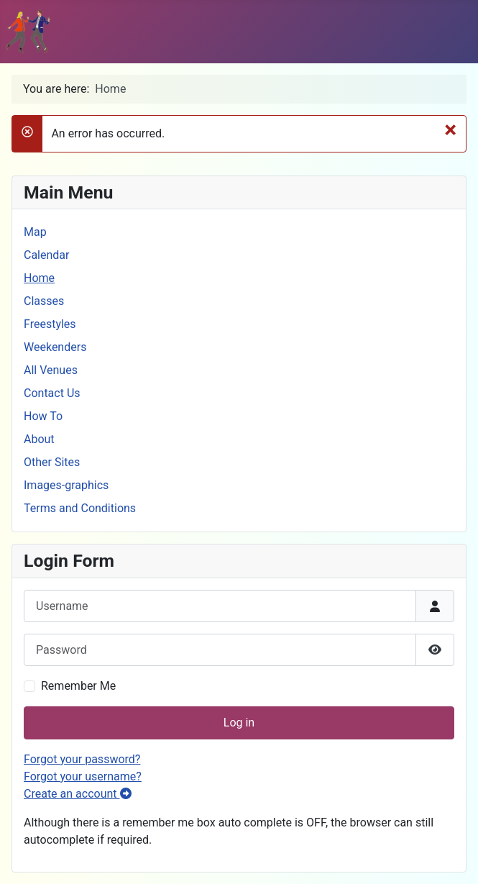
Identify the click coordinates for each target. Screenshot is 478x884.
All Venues (51, 370)
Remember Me (78, 686)
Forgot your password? (82, 759)
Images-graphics (66, 485)
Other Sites (52, 462)
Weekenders (55, 347)
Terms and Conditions (80, 508)
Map (35, 232)
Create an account (78, 794)
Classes (44, 301)
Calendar (46, 255)
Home (39, 278)
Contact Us (52, 393)
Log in (239, 722)
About (39, 439)
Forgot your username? (83, 776)
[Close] (450, 129)
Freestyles (50, 324)
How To (43, 416)
